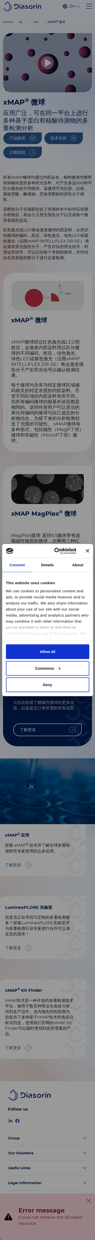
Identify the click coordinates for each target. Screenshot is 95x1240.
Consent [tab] (17, 565)
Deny (47, 685)
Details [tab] (47, 565)
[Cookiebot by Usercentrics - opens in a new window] (56, 551)
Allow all (47, 651)
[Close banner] (87, 551)
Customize (47, 668)
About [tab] (77, 565)
